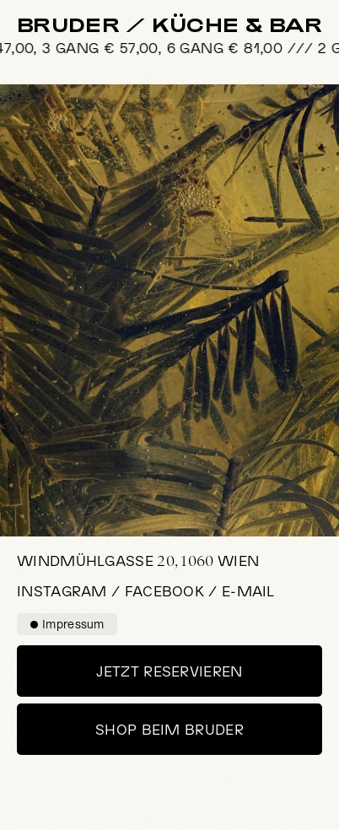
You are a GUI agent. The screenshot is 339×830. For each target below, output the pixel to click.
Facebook (164, 590)
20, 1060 (138, 560)
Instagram (62, 590)
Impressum (67, 624)
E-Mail (248, 590)
